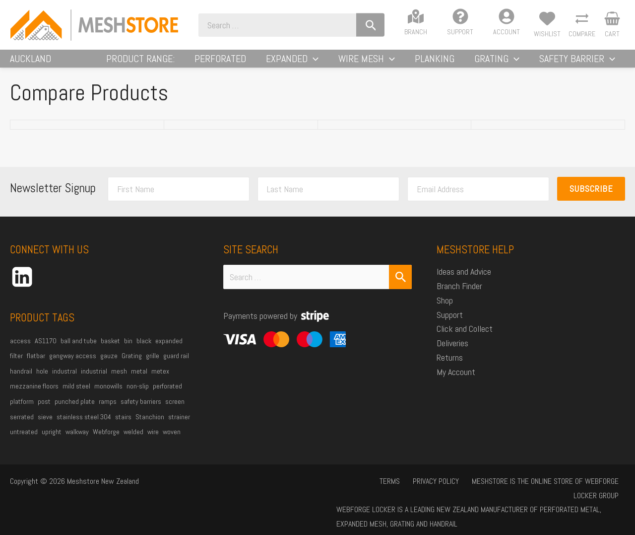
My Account (456, 379)
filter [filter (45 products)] (16, 363)
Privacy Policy (390, 489)
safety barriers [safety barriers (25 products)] (141, 409)
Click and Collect (465, 336)
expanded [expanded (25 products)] (169, 348)
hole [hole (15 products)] (42, 379)
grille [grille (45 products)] (152, 363)
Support (450, 322)
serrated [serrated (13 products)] (22, 424)
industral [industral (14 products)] (64, 379)
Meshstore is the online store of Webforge (494, 489)
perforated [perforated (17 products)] (167, 393)
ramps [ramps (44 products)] (108, 409)
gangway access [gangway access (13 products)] (72, 363)
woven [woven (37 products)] (172, 439)
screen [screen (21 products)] (175, 409)
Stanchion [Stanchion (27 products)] (149, 424)
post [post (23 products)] (44, 409)
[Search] (406, 25)
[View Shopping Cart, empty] (612, 25)
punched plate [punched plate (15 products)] (75, 409)
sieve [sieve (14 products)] (45, 424)
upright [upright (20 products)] (52, 439)
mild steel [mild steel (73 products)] (76, 393)
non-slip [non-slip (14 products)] (138, 393)
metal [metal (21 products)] (139, 379)
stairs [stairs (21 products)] (123, 424)
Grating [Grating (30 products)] (132, 363)
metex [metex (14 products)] (160, 379)
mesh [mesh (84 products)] (119, 379)
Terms (349, 489)
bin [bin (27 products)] (128, 348)
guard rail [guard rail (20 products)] (176, 363)
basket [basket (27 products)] (110, 348)
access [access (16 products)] (20, 348)
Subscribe (591, 196)
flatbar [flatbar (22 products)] (36, 363)
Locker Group (598, 489)
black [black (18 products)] (143, 348)
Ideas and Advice (464, 279)
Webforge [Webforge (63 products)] (106, 439)
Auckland (30, 62)
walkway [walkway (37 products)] (77, 439)
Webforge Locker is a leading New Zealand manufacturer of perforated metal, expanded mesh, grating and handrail (466, 510)
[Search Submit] (400, 285)
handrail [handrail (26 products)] (21, 379)
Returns (450, 365)
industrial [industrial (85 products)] (94, 379)
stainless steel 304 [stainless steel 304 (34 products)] (84, 424)
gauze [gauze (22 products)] (109, 363)
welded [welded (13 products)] (133, 439)
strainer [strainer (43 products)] (179, 424)
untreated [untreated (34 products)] (24, 439)
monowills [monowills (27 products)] (108, 393)
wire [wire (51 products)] (153, 439)
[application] (370, 63)
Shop (445, 308)
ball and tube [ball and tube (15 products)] (79, 348)
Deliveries (452, 351)
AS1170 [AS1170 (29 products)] (46, 348)
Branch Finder (459, 294)
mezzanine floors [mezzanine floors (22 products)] (34, 393)
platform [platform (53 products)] (22, 409)
